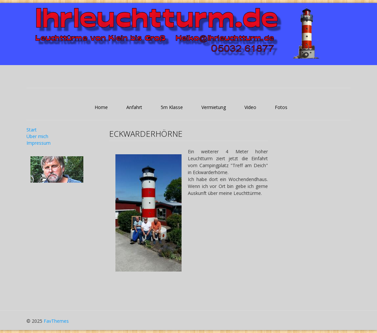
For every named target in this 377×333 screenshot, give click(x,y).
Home (101, 107)
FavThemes (56, 321)
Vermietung (213, 107)
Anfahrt (134, 107)
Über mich (37, 136)
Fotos (281, 107)
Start (31, 130)
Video (250, 107)
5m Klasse (172, 107)
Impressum (38, 143)
